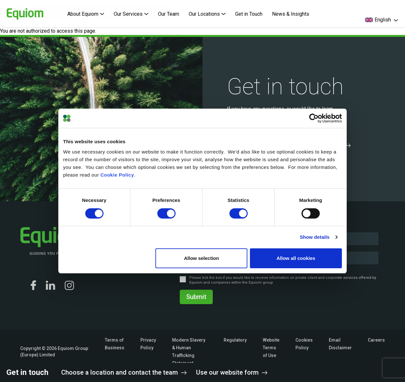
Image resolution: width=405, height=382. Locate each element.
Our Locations (207, 14)
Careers (376, 340)
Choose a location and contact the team (123, 372)
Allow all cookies (296, 258)
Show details (315, 237)
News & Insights (290, 14)
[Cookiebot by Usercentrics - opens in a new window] (314, 118)
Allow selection (201, 258)
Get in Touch (248, 14)
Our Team (168, 14)
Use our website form (231, 372)
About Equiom (85, 14)
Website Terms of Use (271, 347)
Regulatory (235, 340)
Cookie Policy (117, 175)
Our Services (131, 14)
